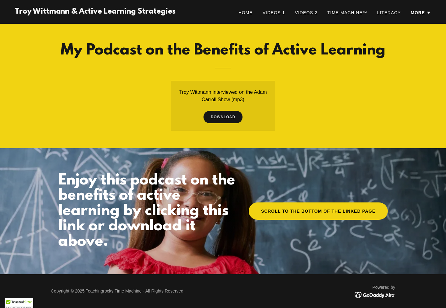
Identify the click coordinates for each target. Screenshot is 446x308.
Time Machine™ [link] (347, 12)
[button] (421, 12)
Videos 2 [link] (306, 12)
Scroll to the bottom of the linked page (318, 211)
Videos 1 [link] (274, 12)
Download (223, 117)
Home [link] (245, 12)
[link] (95, 12)
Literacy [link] (389, 12)
